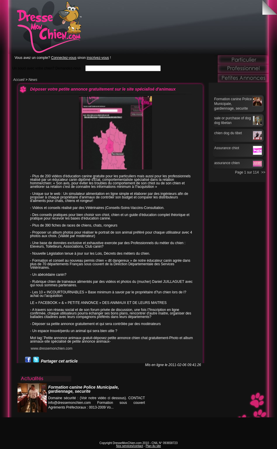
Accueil (19, 80)
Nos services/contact (129, 446)
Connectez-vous (64, 58)
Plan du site (153, 446)
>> (263, 172)
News (32, 80)
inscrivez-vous (98, 58)
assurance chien (227, 163)
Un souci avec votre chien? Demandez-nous (46, 68)
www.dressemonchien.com (51, 348)
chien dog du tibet (228, 133)
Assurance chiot (226, 148)
